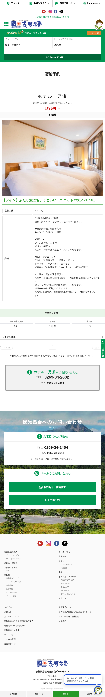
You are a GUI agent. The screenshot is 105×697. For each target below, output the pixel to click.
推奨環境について (66, 607)
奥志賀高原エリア (67, 580)
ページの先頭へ (103, 351)
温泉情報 (62, 556)
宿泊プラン (39, 694)
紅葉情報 (9, 589)
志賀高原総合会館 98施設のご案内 (18, 621)
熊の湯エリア (66, 591)
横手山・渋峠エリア (68, 594)
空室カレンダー (92, 694)
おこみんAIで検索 (54, 57)
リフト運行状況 (12, 592)
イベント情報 (11, 596)
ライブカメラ (10, 607)
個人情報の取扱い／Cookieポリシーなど (76, 612)
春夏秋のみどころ (12, 578)
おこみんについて (11, 616)
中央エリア (65, 587)
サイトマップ (10, 634)
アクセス (15, 3)
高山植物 (9, 585)
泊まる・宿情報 (11, 563)
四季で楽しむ (66, 3)
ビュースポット (66, 564)
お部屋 (65, 694)
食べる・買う (64, 552)
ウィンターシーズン (13, 559)
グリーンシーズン (12, 555)
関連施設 (64, 568)
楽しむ (7, 575)
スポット (62, 561)
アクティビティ (11, 567)
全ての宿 (95, 33)
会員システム (40, 3)
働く (60, 572)
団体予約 (55, 500)
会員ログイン (10, 644)
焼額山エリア (66, 583)
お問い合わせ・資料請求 (69, 616)
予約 (7, 571)
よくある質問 (10, 639)
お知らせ (8, 612)
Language (92, 3)
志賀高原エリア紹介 (67, 576)
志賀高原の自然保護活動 (14, 625)
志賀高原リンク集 (11, 630)
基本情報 (13, 694)
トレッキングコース (13, 582)
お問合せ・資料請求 (55, 487)
